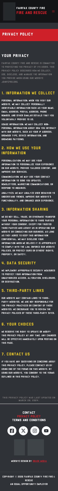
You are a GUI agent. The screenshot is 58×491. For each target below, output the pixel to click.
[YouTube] (46, 430)
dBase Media (40, 461)
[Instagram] (34, 430)
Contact (29, 412)
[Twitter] (23, 430)
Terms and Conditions (29, 420)
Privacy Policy (29, 416)
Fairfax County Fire (30, 8)
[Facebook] (11, 430)
